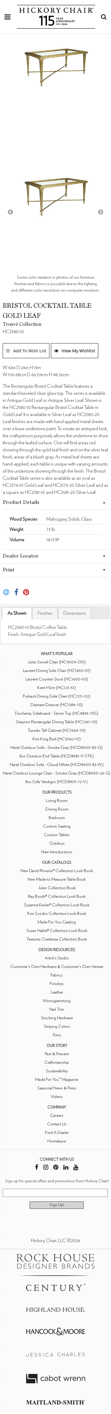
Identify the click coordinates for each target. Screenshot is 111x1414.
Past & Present (57, 1054)
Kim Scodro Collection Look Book (56, 913)
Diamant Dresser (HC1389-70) (56, 705)
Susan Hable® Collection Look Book (56, 930)
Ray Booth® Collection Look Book (57, 896)
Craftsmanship (56, 1062)
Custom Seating (56, 826)
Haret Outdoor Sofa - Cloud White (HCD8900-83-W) (57, 764)
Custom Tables (57, 835)
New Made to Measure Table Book (57, 879)
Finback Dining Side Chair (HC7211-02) (56, 696)
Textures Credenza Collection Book (56, 939)
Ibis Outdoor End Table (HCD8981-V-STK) (57, 756)
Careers (56, 1115)
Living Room (56, 800)
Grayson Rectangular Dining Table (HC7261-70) (56, 722)
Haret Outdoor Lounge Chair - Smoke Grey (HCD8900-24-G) (56, 773)
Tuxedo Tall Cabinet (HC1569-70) (57, 730)
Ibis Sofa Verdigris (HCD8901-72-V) (56, 782)
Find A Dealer (57, 1132)
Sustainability (57, 1071)
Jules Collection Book (57, 888)
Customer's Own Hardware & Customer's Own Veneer (56, 966)
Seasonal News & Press (56, 1088)
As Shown (16, 613)
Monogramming (56, 1001)
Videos (57, 1096)
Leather (57, 992)
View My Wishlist (74, 351)
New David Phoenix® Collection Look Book (56, 871)
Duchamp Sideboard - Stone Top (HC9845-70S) (56, 713)
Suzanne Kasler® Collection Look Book (56, 905)
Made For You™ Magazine (56, 1079)
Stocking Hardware (57, 1018)
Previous (10, 212)
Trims (56, 1035)
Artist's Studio (57, 958)
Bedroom (57, 817)
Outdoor (57, 843)
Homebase (56, 1141)
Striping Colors (57, 1026)
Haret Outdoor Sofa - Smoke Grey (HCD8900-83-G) (56, 747)
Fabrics (57, 975)
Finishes (45, 613)
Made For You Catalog (57, 922)
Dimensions (74, 613)
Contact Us (57, 1124)
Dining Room (56, 809)
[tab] (16, 613)
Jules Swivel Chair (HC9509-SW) (57, 662)
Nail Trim (56, 1009)
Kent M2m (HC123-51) (56, 687)
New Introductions (56, 852)
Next (101, 212)
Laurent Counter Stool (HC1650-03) (56, 679)
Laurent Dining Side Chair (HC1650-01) (57, 670)
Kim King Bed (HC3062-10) (57, 739)
